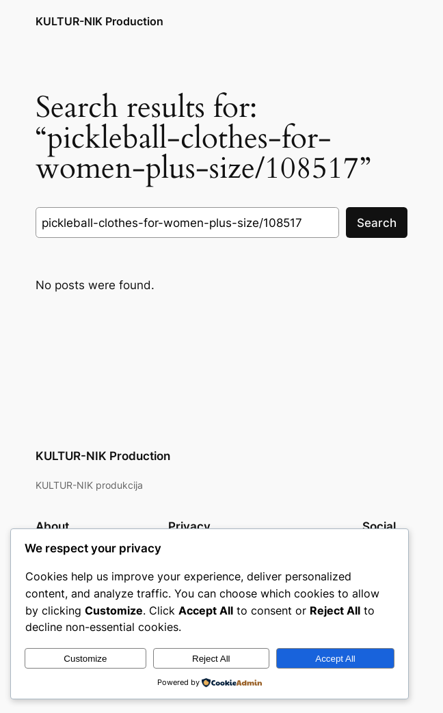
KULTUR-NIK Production (99, 21)
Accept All (335, 659)
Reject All (211, 659)
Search (377, 223)
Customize (85, 659)
